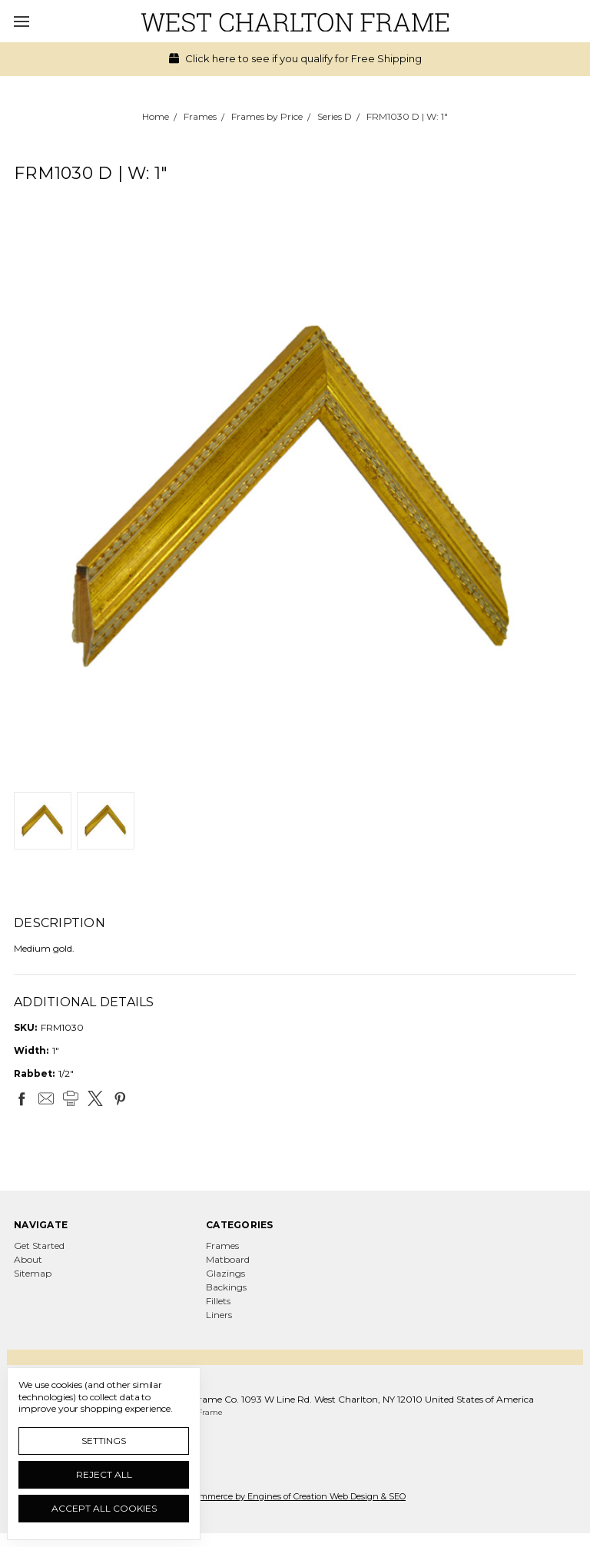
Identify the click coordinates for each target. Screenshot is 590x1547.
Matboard (228, 1259)
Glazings (225, 1273)
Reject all (104, 1474)
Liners (219, 1314)
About (28, 1259)
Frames (222, 1245)
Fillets (218, 1301)
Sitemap (32, 1273)
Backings (226, 1287)
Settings (103, 1440)
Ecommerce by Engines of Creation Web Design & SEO (295, 1496)
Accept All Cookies (104, 1508)
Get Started (39, 1245)
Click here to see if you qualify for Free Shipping (295, 58)
